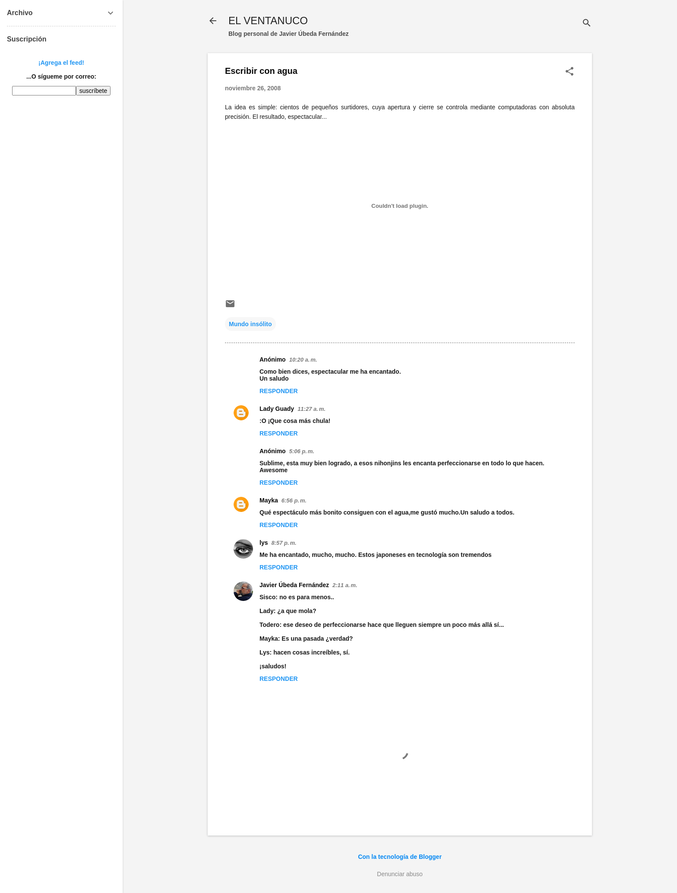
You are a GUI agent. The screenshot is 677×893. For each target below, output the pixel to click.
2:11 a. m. (344, 585)
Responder (278, 391)
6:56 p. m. (294, 500)
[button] (569, 72)
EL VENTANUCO (268, 20)
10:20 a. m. (303, 359)
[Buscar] (587, 23)
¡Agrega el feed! (61, 62)
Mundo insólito (250, 324)
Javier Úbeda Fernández (294, 585)
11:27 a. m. (311, 409)
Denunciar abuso (400, 874)
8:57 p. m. (283, 543)
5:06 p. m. (301, 451)
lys (263, 542)
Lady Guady (276, 408)
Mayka (268, 500)
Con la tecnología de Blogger (400, 856)
